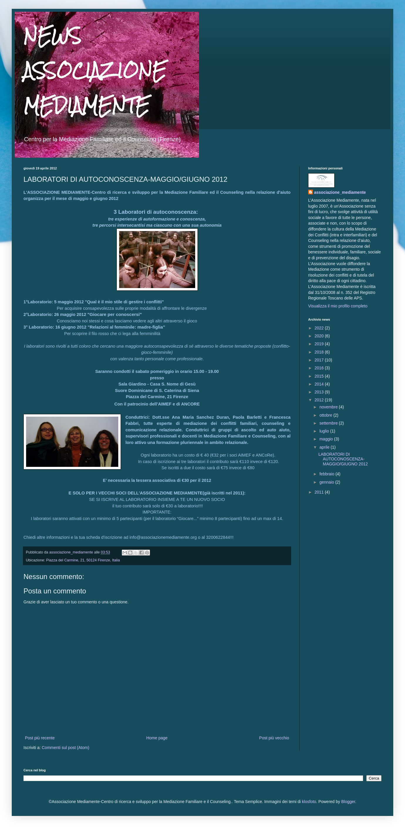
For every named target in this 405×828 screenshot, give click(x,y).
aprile (324, 447)
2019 (320, 343)
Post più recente (40, 738)
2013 (320, 392)
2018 (320, 352)
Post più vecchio (274, 738)
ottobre (326, 415)
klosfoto (309, 801)
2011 (320, 492)
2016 (320, 368)
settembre (329, 423)
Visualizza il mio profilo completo (337, 306)
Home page (156, 738)
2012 (320, 400)
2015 (320, 376)
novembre (329, 407)
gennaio (327, 482)
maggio (326, 439)
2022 (320, 328)
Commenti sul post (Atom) (65, 747)
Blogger (348, 801)
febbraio (327, 474)
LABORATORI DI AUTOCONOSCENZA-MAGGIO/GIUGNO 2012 (343, 459)
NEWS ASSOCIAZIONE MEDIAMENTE (94, 70)
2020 (320, 336)
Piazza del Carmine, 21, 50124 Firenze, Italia (83, 560)
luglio (324, 431)
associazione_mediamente (340, 192)
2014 (320, 384)
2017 (320, 360)
